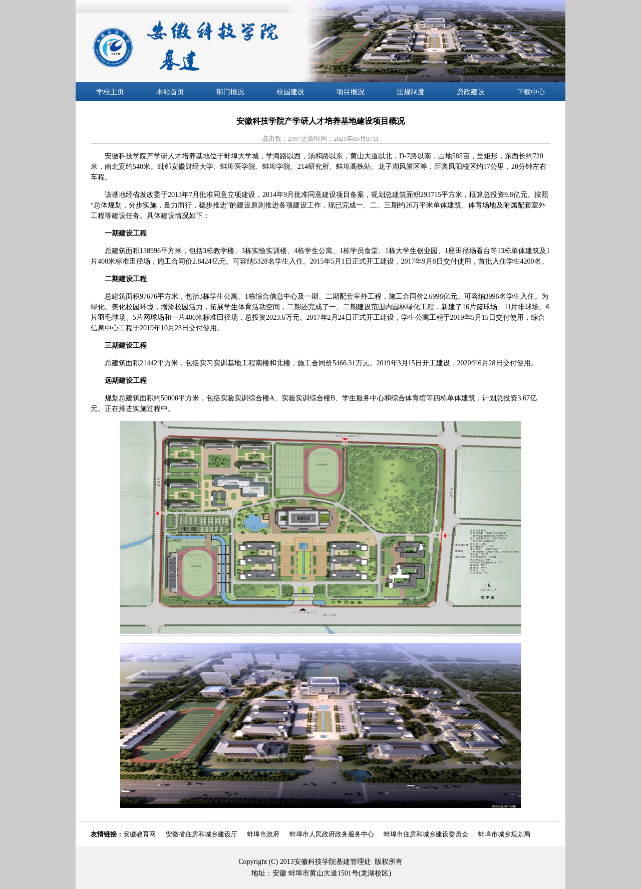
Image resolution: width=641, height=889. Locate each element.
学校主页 (110, 92)
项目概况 (351, 92)
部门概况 (230, 92)
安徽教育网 (139, 834)
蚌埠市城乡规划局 (504, 834)
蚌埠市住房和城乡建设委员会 (426, 834)
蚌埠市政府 (263, 834)
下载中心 (531, 92)
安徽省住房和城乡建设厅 (201, 834)
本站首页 (170, 92)
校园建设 (290, 92)
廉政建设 (471, 92)
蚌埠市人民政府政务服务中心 (331, 834)
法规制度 (411, 92)
